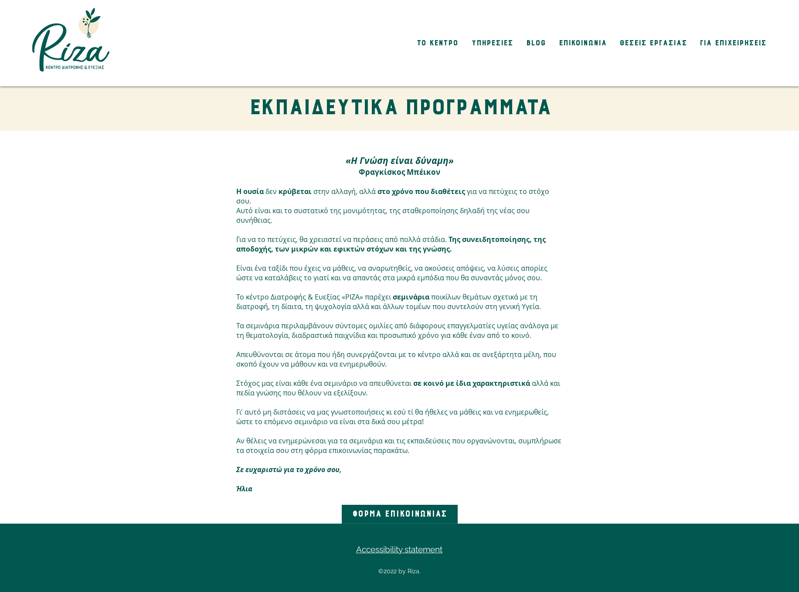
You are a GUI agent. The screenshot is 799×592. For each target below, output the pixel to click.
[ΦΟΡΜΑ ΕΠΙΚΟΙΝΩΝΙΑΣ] (400, 514)
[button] (435, 43)
